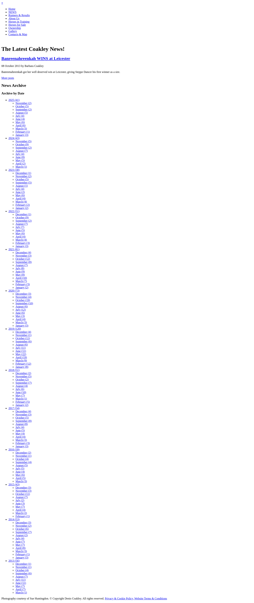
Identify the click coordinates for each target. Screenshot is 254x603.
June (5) (20, 230)
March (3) (21, 128)
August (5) (22, 112)
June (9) (20, 271)
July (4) (20, 115)
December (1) (23, 173)
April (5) (20, 478)
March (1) (21, 166)
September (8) (24, 262)
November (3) (23, 255)
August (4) (22, 385)
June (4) (20, 119)
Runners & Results (19, 15)
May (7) (20, 395)
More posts (7, 77)
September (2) (24, 109)
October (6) (22, 528)
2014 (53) (14, 519)
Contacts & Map (17, 34)
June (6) (20, 312)
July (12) (21, 309)
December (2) (23, 373)
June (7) (20, 541)
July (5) (20, 468)
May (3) (20, 316)
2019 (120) (14, 328)
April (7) (20, 589)
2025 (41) (14, 100)
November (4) (23, 296)
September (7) (24, 382)
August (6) (22, 306)
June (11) (21, 351)
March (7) (21, 281)
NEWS (12, 12)
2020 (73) (14, 290)
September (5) (24, 182)
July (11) (21, 347)
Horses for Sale (17, 24)
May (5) (20, 160)
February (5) (23, 401)
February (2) (23, 204)
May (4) (20, 433)
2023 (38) (14, 169)
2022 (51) (14, 211)
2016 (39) (14, 449)
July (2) (20, 500)
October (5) (22, 106)
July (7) (20, 227)
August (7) (22, 150)
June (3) (20, 503)
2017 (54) (14, 408)
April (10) (21, 277)
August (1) (22, 185)
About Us (13, 18)
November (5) (23, 141)
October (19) (23, 300)
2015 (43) (14, 484)
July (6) (20, 389)
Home (11, 8)
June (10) (21, 392)
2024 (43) (14, 138)
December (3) (23, 293)
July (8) (20, 268)
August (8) (22, 424)
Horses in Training (18, 21)
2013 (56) (14, 560)
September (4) (24, 462)
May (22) (21, 354)
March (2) (21, 513)
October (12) (23, 258)
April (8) (20, 548)
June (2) (20, 192)
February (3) (23, 242)
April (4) (20, 198)
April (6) (20, 125)
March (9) (21, 360)
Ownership (14, 27)
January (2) (22, 208)
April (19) (21, 357)
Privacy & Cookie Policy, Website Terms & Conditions (136, 598)
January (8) (22, 366)
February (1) (23, 131)
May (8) (20, 274)
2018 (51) (14, 370)
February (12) (23, 363)
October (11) (23, 338)
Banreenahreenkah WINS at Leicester (35, 58)
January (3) (22, 134)
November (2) (23, 103)
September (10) (24, 303)
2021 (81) (14, 249)
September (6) (24, 341)
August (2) (22, 535)
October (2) (22, 379)
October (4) (22, 459)
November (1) (23, 335)
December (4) (23, 252)
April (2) (20, 163)
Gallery (12, 31)
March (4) (21, 201)
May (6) (20, 122)
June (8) (20, 157)
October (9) (22, 144)
